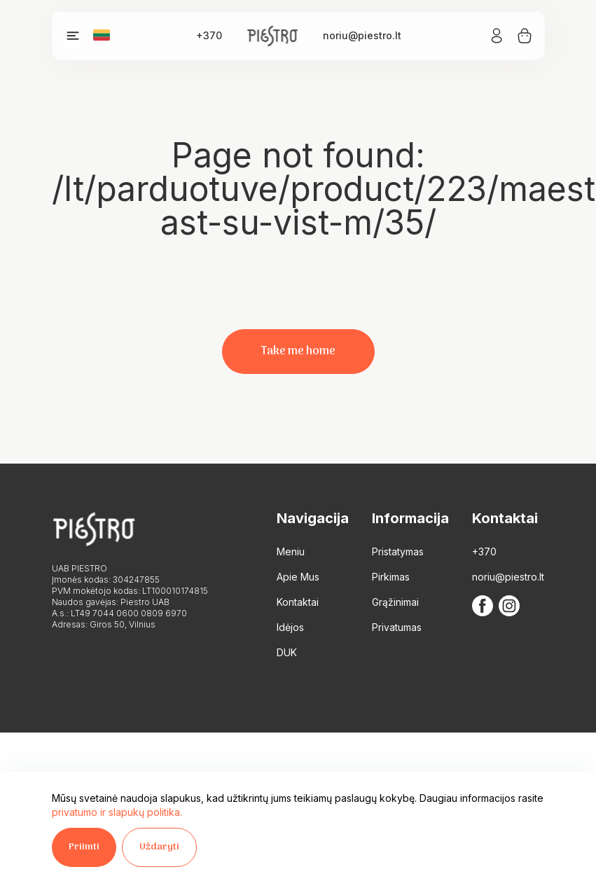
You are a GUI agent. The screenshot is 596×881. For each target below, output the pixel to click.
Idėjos (290, 627)
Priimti (84, 847)
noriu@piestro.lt (362, 35)
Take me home (298, 351)
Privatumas (397, 627)
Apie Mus (298, 577)
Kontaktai (298, 602)
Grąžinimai (395, 602)
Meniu (291, 551)
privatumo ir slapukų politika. (117, 812)
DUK (287, 652)
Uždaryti (159, 847)
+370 (209, 35)
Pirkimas (391, 577)
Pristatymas (398, 551)
